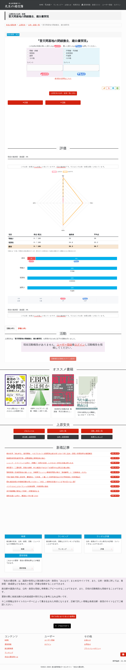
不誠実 (68, 56)
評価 (25, 103)
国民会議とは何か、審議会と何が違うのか (22, 496)
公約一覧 (63, 431)
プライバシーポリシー (92, 649)
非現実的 (69, 53)
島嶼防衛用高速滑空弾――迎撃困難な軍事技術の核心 (25, 458)
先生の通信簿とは (11, 657)
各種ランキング (97, 437)
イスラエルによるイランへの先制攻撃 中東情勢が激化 (27, 487)
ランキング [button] (57, 5)
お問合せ (87, 644)
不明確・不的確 (72, 51)
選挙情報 (85, 5)
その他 (32, 58)
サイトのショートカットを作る (63, 617)
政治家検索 (9, 649)
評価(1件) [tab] (22, 329)
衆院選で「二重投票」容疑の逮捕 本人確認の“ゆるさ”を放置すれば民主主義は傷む (38, 468)
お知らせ (68, 5)
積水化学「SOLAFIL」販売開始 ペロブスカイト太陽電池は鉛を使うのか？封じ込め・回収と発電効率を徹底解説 (49, 454)
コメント (30, 62)
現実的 (32, 53)
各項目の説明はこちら (63, 79)
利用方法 (76, 5)
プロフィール (29, 431)
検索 (27, 549)
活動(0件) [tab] (11, 329)
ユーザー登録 (107, 5)
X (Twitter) (62, 626)
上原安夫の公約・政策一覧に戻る (63, 93)
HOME (41, 5)
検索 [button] (47, 5)
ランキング (65, 549)
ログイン (117, 5)
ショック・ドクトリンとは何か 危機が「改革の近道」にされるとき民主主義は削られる (39, 463)
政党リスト (96, 5)
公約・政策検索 (63, 437)
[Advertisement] (63, 126)
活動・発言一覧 (97, 431)
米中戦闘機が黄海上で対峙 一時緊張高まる (22, 491)
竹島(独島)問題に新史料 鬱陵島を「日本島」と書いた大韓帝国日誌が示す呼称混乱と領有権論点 (43, 477)
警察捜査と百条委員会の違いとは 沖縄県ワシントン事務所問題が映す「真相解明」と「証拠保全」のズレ (46, 472)
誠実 (31, 56)
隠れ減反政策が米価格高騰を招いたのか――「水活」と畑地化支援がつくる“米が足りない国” (41, 482)
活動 (63, 103)
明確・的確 (33, 51)
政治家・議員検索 (29, 437)
